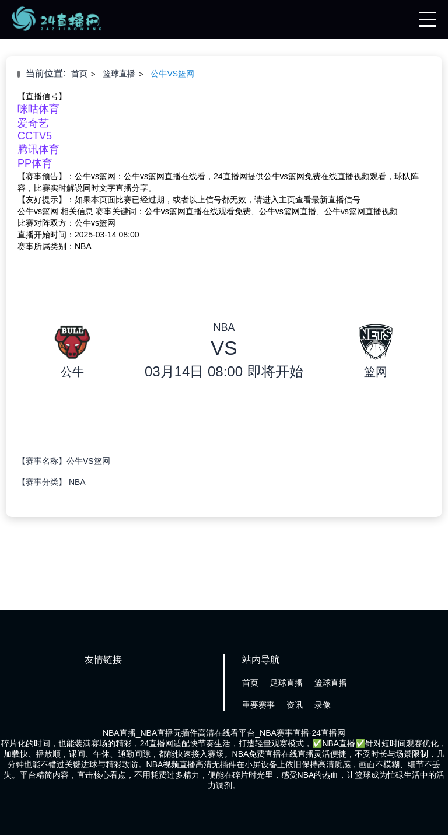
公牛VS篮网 (172, 73)
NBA (77, 482)
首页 (79, 73)
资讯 (294, 705)
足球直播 (286, 682)
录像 (322, 705)
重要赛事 (258, 705)
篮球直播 (119, 73)
